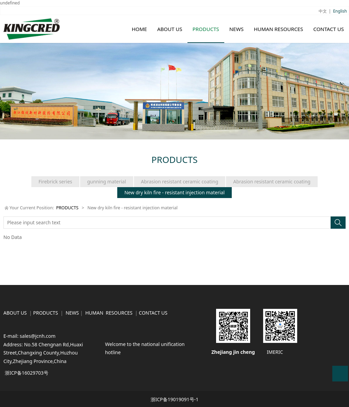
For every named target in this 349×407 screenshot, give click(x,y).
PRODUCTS (206, 29)
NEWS (236, 29)
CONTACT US (328, 29)
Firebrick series (55, 181)
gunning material (106, 181)
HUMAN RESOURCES (278, 29)
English (340, 11)
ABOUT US (169, 29)
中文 (323, 11)
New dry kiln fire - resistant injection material (174, 192)
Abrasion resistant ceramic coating (179, 181)
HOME (139, 29)
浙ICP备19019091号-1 (175, 399)
